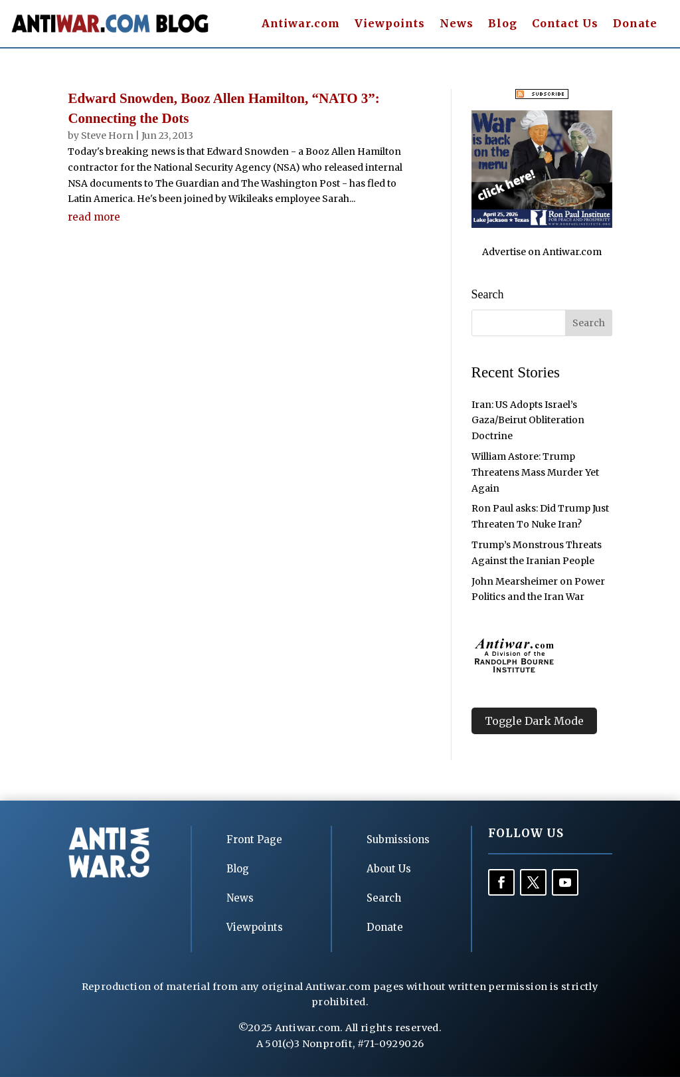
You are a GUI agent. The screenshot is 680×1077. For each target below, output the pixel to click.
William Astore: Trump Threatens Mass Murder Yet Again (535, 472)
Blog (502, 24)
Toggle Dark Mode (534, 721)
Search (384, 898)
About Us (389, 868)
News (456, 24)
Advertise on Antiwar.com (542, 252)
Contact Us (565, 24)
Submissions (398, 839)
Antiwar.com (301, 24)
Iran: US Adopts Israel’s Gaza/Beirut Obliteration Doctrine (527, 420)
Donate (635, 24)
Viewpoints (390, 24)
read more (94, 217)
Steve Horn (107, 136)
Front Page (254, 839)
